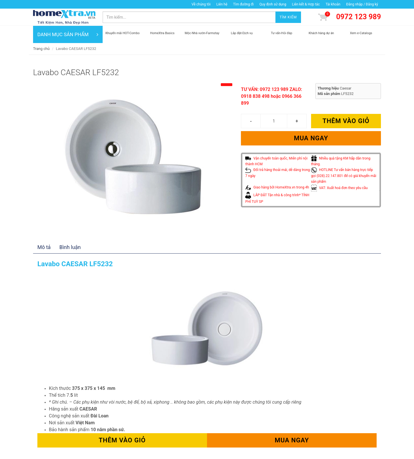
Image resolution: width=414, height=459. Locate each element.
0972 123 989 (358, 17)
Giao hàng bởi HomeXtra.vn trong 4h (277, 187)
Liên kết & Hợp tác (306, 4)
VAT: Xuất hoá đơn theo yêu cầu (339, 188)
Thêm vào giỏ (346, 121)
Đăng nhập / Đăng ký (362, 4)
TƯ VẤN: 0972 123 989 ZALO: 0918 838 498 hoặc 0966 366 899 (271, 96)
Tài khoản (332, 4)
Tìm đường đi (243, 4)
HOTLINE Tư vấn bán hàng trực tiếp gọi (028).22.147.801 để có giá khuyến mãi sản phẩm (343, 176)
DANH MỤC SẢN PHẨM (67, 34)
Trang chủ (41, 48)
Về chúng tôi (200, 4)
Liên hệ (221, 4)
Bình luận (70, 247)
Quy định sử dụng (272, 4)
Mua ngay (311, 138)
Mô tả (44, 247)
